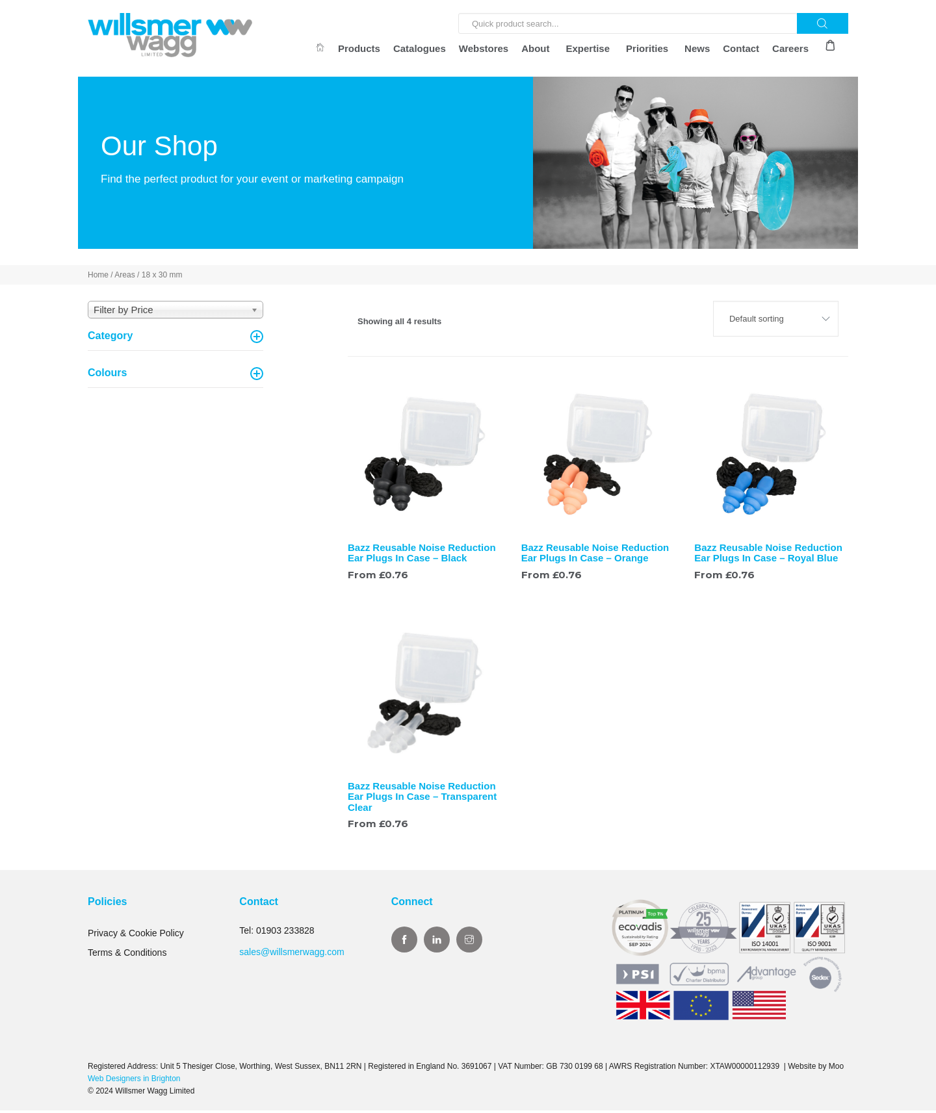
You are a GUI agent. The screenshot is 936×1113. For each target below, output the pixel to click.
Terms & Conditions (127, 955)
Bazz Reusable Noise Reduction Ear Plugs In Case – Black (422, 555)
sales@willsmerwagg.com (291, 954)
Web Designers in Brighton (134, 1080)
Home (98, 277)
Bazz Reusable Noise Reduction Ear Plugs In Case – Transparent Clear (422, 799)
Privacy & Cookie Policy (136, 935)
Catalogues (419, 48)
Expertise (588, 48)
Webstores (483, 48)
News (697, 48)
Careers (790, 48)
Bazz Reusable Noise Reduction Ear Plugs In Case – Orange (595, 555)
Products (359, 48)
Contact (741, 48)
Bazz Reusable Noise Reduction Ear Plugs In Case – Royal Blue (768, 555)
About (535, 48)
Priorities (647, 48)
